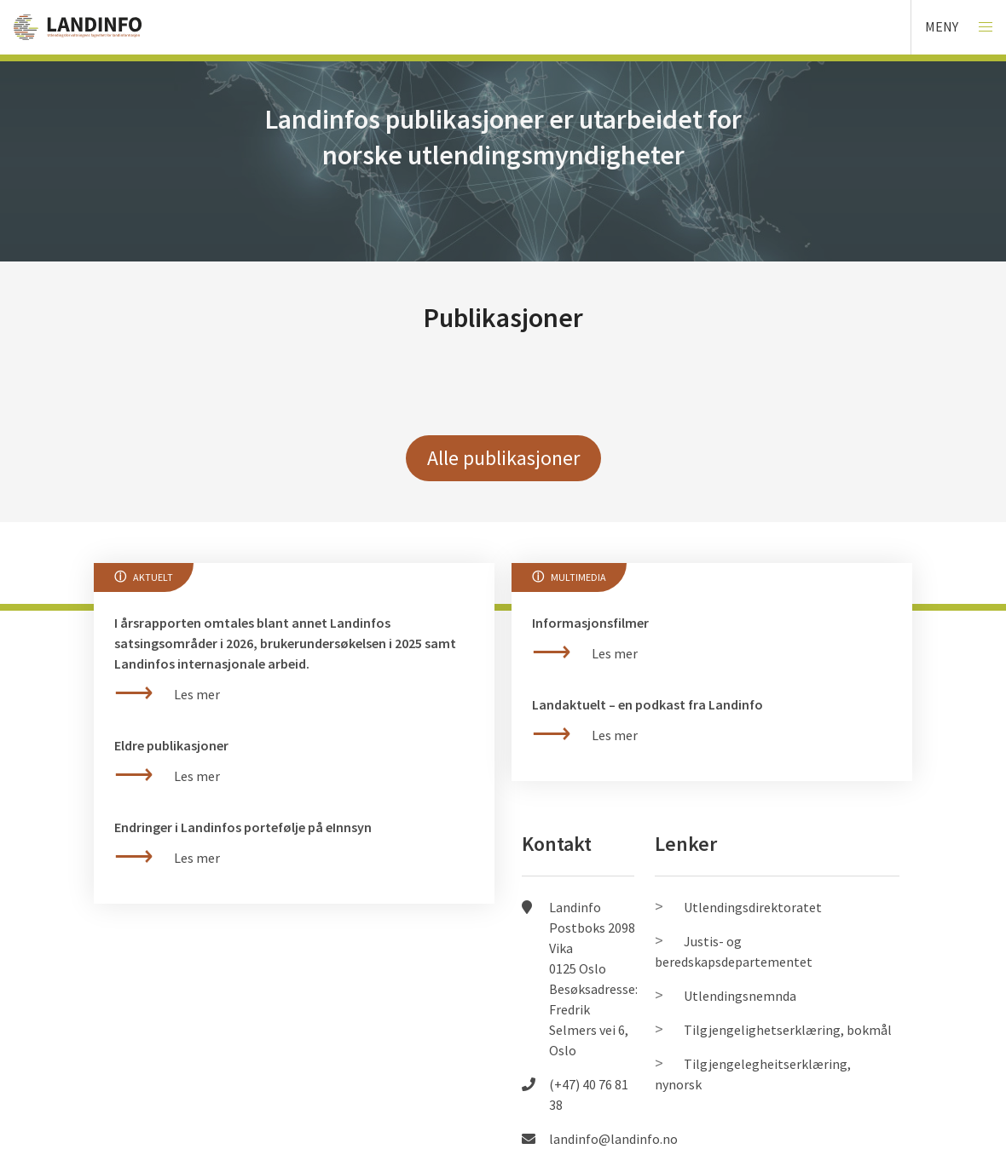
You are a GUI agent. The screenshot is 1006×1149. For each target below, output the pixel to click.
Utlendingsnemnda (740, 995)
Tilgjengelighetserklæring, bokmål (788, 1029)
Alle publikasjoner (503, 458)
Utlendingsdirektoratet (753, 907)
